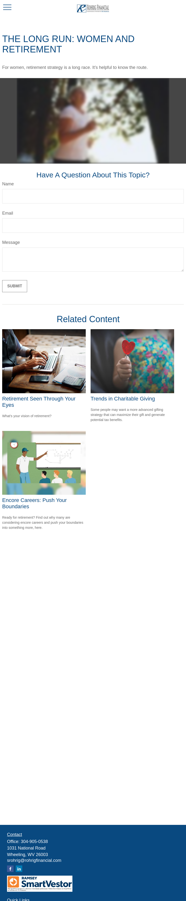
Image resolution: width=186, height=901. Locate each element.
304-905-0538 (34, 841)
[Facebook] (10, 868)
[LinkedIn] (19, 868)
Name (8, 184)
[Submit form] (14, 286)
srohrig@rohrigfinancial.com (34, 860)
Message (11, 242)
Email (7, 213)
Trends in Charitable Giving (123, 399)
